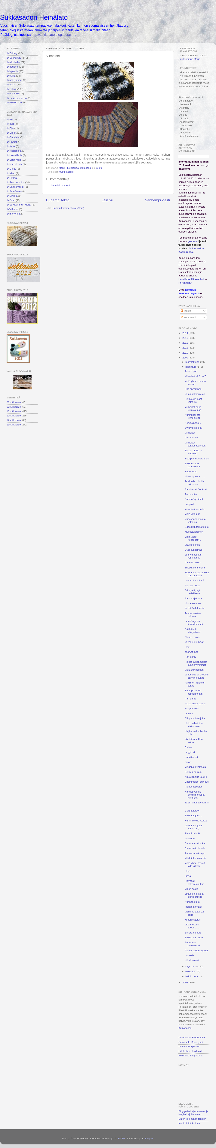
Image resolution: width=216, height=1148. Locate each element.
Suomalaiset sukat (195, 843)
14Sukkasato (14, 57)
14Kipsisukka (14, 150)
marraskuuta (192, 362)
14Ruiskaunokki (15, 182)
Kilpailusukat (192, 960)
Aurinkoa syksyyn (195, 853)
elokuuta (190, 971)
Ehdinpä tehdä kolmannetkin (194, 692)
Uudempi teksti (57, 200)
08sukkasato (14, 402)
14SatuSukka (14, 191)
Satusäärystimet (194, 499)
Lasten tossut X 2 (194, 580)
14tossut (11, 84)
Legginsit (190, 752)
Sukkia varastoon (194, 937)
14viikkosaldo (14, 102)
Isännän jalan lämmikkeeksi (194, 623)
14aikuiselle (13, 62)
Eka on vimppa (193, 389)
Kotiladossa (185, 1028)
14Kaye (11, 146)
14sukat (11, 75)
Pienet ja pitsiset (194, 786)
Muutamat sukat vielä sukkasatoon (197, 574)
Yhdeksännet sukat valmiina (195, 520)
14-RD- (11, 124)
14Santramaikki (15, 186)
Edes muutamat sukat (197, 526)
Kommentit (188, 317)
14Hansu (12, 141)
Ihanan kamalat (193, 906)
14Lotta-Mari (14, 159)
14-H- (10, 119)
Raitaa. (189, 747)
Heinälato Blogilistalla (190, 1055)
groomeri (193, 241)
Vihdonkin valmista (195, 767)
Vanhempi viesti (157, 200)
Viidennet (190, 838)
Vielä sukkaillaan (194, 669)
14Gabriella (13, 137)
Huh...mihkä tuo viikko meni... (194, 725)
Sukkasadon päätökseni (192, 465)
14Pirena (12, 177)
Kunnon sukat (192, 901)
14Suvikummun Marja (19, 204)
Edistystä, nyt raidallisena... (194, 592)
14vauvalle (13, 93)
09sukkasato (66, 171)
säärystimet (191, 651)
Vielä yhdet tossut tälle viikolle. (195, 864)
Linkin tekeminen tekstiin (192, 1118)
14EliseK (12, 132)
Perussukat (191, 494)
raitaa (188, 762)
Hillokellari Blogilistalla (190, 1051)
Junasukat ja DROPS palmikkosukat (197, 676)
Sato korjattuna (193, 598)
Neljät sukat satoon (195, 703)
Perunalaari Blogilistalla (191, 1037)
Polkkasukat (192, 437)
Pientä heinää (192, 833)
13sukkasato (14, 424)
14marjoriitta (13, 213)
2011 (185, 347)
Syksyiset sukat (193, 427)
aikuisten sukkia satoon (194, 741)
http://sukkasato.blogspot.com (53, 35)
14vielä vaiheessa (17, 98)
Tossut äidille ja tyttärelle (193, 452)
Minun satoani (193, 919)
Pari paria (190, 656)
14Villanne (12, 209)
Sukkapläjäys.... (194, 815)
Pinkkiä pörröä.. (193, 772)
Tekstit (186, 310)
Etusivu (107, 200)
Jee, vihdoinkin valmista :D (193, 556)
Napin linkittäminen (189, 1123)
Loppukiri (190, 504)
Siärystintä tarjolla (195, 718)
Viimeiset (190, 432)
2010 (185, 352)
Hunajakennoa (193, 603)
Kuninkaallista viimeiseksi (192, 416)
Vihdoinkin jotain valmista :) (194, 827)
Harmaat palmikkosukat (194, 882)
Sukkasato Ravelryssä (191, 1042)
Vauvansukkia (192, 544)
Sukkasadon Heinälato (34, 17)
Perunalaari (185, 282)
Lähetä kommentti (61, 185)
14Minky (11, 168)
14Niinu (11, 173)
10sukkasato (14, 411)
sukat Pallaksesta (195, 608)
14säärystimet (14, 80)
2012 (185, 342)
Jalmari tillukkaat (194, 642)
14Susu (11, 200)
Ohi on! (189, 713)
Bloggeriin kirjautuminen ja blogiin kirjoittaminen (193, 1113)
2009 (185, 357)
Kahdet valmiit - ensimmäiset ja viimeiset (195, 794)
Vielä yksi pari (192, 514)
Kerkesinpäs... (193, 423)
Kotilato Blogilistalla (189, 1046)
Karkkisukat (191, 757)
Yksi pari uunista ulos (197, 458)
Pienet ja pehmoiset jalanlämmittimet (196, 663)
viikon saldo (191, 889)
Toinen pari (191, 371)
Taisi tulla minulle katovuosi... (194, 483)
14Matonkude (14, 164)
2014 (185, 333)
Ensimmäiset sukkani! (197, 781)
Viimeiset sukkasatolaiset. (195, 444)
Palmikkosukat (193, 562)
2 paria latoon (192, 810)
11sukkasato (14, 415)
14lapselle (12, 71)
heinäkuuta (192, 976)
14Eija (10, 128)
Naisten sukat (192, 637)
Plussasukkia (192, 585)
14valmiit (12, 89)
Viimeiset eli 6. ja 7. (196, 376)
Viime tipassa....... (195, 476)
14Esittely (12, 53)
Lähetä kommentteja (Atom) (68, 208)
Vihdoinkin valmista (195, 858)
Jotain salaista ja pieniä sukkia (194, 895)
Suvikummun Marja (189, 59)
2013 (185, 337)
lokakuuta (191, 366)
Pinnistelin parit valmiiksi (193, 400)
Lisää (188, 876)
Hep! (187, 647)
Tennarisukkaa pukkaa (193, 615)
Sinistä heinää (193, 932)
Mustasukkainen (194, 531)
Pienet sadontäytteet (196, 950)
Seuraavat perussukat (192, 944)
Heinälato (184, 279)
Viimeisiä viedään (195, 509)
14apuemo (13, 66)
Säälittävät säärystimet (193, 631)
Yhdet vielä (191, 471)
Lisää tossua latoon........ (192, 926)
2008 (185, 982)
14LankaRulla (14, 155)
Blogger (149, 1138)
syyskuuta (191, 966)
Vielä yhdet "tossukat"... (193, 538)
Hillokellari (197, 279)
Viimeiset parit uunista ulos (193, 408)
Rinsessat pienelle (195, 848)
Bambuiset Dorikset (196, 489)
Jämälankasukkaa (195, 394)
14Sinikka (12, 195)
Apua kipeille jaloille (196, 776)
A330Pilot (120, 1138)
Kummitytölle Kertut (196, 820)
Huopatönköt (192, 708)
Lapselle (189, 955)
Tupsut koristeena (195, 567)
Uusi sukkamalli (193, 549)
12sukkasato (14, 420)
